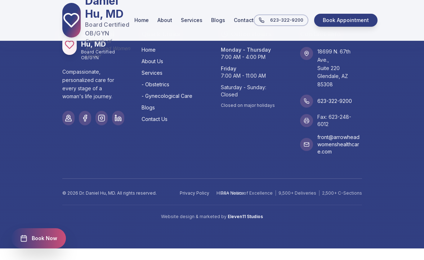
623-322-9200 (281, 20)
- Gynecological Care (167, 96)
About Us (152, 61)
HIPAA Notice (230, 193)
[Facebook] (85, 118)
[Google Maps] (68, 118)
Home (141, 20)
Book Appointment (346, 20)
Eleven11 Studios (245, 216)
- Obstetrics (155, 84)
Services (191, 20)
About (164, 20)
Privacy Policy (194, 193)
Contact (244, 20)
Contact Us (155, 119)
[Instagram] (101, 118)
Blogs (218, 20)
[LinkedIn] (118, 118)
